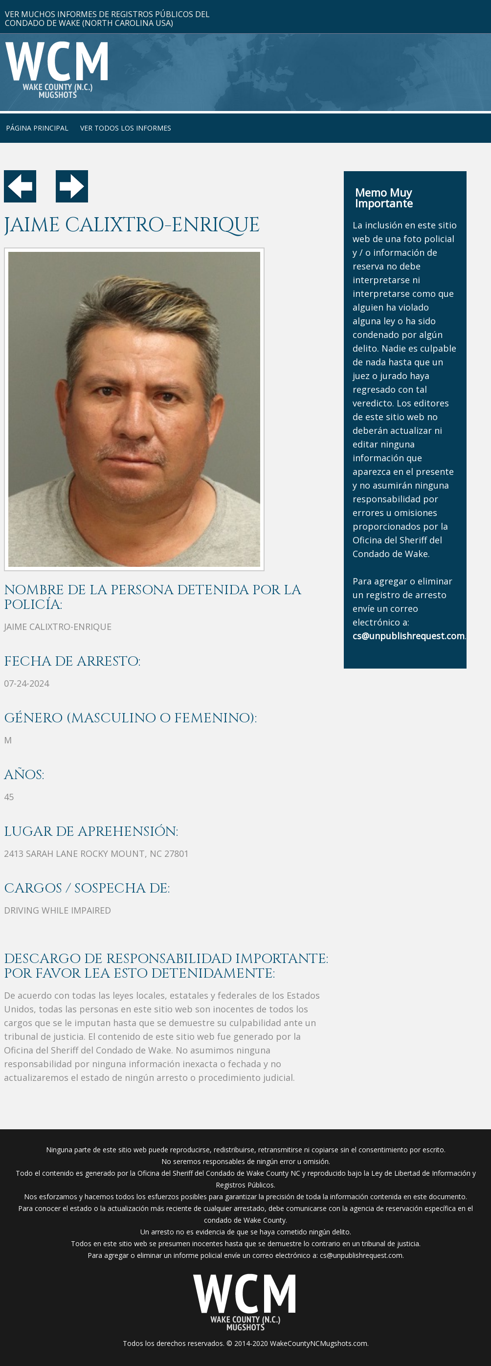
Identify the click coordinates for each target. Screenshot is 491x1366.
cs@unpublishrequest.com (361, 1255)
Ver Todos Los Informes (125, 128)
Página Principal (37, 128)
